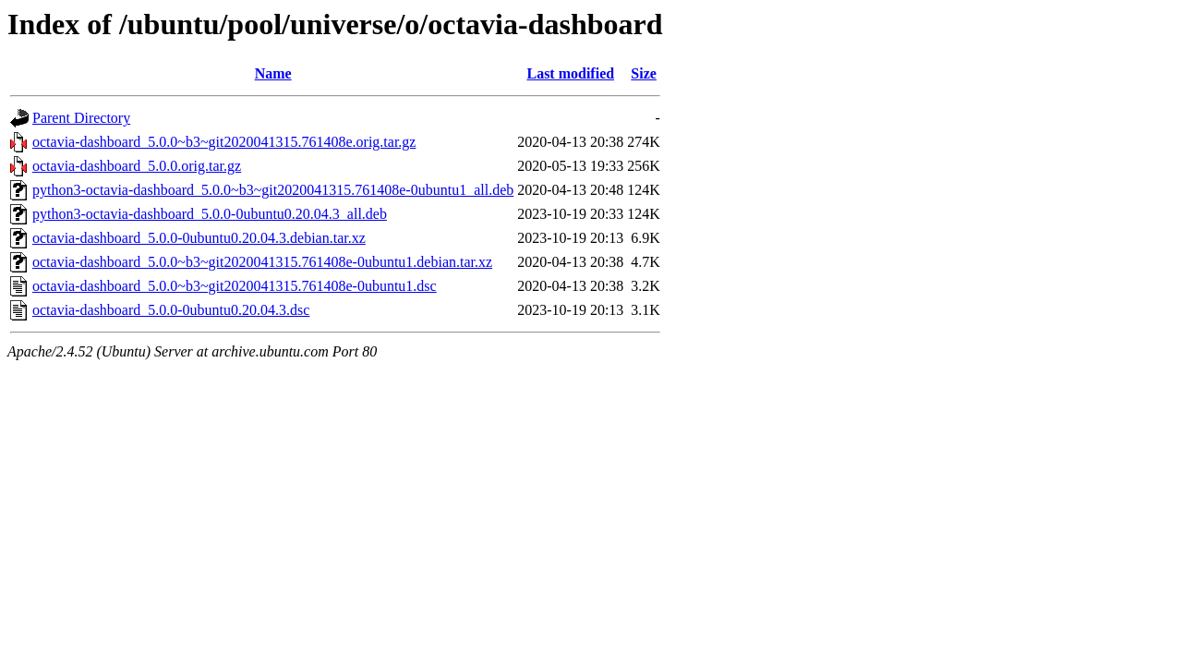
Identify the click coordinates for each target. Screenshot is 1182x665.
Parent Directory (81, 118)
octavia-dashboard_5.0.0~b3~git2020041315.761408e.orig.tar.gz (224, 142)
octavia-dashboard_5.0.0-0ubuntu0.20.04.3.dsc (170, 310)
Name (273, 73)
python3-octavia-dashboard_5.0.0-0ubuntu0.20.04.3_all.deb (209, 214)
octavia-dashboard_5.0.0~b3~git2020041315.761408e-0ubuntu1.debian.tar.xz (262, 262)
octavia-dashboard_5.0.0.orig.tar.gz (136, 166)
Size (644, 73)
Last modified (570, 73)
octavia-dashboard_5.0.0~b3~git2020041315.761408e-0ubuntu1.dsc (234, 286)
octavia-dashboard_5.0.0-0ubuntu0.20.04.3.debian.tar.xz (199, 238)
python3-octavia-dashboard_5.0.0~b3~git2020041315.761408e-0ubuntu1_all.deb (272, 190)
